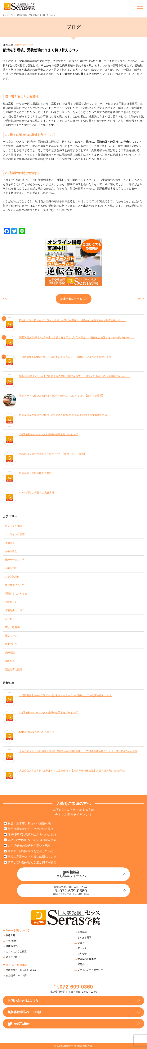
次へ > (141, 298)
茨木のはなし (12, 644)
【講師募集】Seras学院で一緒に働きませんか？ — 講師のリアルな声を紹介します (65, 356)
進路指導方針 (13, 946)
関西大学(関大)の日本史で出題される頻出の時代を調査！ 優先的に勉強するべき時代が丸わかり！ (74, 376)
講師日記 (10, 652)
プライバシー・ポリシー (90, 970)
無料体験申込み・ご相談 (24, 1012)
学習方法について (15, 585)
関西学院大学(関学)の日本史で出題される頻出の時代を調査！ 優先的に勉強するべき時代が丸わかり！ (77, 337)
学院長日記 (11, 601)
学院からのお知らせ (16, 593)
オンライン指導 (13, 525)
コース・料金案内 (16, 964)
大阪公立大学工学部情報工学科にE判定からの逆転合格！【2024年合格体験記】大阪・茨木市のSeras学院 (78, 751)
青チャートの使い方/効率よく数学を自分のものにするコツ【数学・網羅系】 (62, 395)
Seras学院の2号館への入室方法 (36, 492)
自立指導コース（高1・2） (20, 975)
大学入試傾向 (12, 576)
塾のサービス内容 (15, 559)
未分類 (8, 618)
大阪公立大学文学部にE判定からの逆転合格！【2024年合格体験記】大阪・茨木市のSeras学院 (72, 770)
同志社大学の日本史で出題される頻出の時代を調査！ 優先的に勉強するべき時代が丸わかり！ (72, 320)
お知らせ (82, 953)
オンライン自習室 (15, 534)
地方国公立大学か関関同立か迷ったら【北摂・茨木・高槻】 (52, 453)
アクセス (82, 948)
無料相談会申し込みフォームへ (71, 874)
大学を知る (11, 568)
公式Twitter (19, 1023)
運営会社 (82, 964)
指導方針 (10, 935)
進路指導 (10, 661)
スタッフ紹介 (13, 957)
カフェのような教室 (16, 951)
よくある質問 (84, 937)
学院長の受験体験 (87, 959)
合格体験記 (11, 551)
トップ (5, 15)
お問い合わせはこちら (23, 1000)
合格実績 (82, 932)
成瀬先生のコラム (15, 610)
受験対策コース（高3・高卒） (21, 970)
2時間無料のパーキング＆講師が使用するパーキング (48, 434)
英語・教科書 (12, 627)
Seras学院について (17, 930)
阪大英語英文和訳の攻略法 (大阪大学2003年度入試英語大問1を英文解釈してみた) (64, 415)
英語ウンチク (12, 635)
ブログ (12, 15)
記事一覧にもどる (71, 298)
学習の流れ (11, 941)
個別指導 (10, 542)
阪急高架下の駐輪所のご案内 (35, 473)
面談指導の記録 (13, 669)
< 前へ (6, 298)
